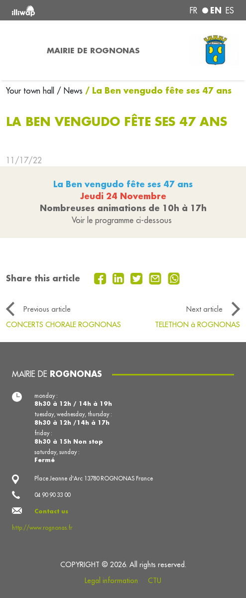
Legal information (111, 580)
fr (193, 10)
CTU (154, 580)
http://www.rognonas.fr (42, 527)
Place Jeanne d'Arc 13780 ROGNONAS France (93, 478)
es (230, 10)
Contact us (51, 511)
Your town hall (31, 91)
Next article (204, 309)
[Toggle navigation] (20, 50)
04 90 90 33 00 (52, 494)
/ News (70, 91)
